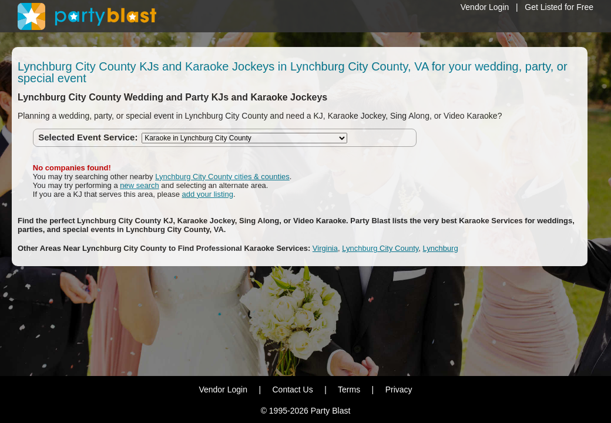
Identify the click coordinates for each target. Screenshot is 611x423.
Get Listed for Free (559, 7)
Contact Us (292, 389)
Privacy (398, 389)
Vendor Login (485, 7)
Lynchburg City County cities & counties (222, 176)
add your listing (207, 194)
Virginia (325, 248)
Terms (349, 389)
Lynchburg (440, 248)
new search (139, 185)
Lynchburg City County (380, 248)
